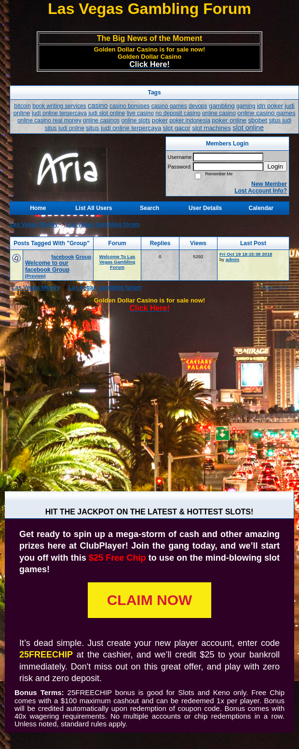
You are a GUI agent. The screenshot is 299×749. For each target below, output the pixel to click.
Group (83, 257)
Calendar (261, 208)
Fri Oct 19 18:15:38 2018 (245, 254)
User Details (205, 208)
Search (149, 208)
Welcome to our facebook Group (47, 266)
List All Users (93, 208)
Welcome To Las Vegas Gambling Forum (117, 262)
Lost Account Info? (260, 190)
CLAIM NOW (149, 600)
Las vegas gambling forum (103, 224)
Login (275, 166)
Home (38, 208)
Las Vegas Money (34, 224)
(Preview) (35, 275)
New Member (269, 184)
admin (232, 259)
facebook (62, 257)
